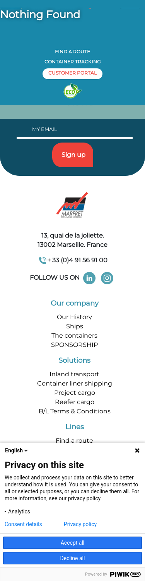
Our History (74, 317)
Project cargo (74, 392)
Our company (75, 303)
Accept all (73, 543)
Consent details (23, 524)
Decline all (72, 558)
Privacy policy (80, 524)
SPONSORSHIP (74, 344)
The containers (74, 335)
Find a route (72, 51)
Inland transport (74, 374)
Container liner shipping (74, 383)
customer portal (72, 73)
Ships (74, 326)
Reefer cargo (74, 402)
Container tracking (72, 62)
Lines (74, 427)
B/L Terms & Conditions (75, 411)
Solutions (74, 360)
